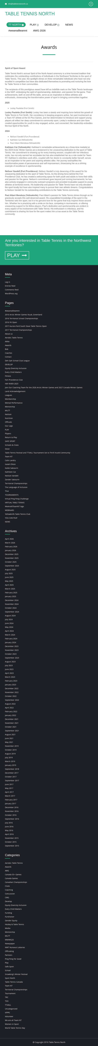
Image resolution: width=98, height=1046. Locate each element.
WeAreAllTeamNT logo (14, 506)
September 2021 (12, 730)
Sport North (10, 978)
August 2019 (10, 753)
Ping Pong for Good (13, 959)
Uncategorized (11, 1009)
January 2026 (10, 550)
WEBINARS (9, 510)
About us (9, 334)
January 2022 (10, 715)
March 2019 (10, 761)
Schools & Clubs (12, 445)
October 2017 (10, 776)
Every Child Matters (13, 372)
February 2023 (11, 681)
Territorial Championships (16, 483)
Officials (8, 422)
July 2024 (9, 619)
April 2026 (9, 539)
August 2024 (10, 615)
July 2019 (9, 757)
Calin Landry (10, 460)
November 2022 (12, 692)
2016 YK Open (11, 322)
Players (8, 433)
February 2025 (11, 592)
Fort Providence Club (14, 380)
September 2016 (12, 819)
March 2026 (10, 542)
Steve (7, 449)
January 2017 (10, 803)
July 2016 (9, 822)
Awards (8, 345)
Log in (7, 282)
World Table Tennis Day (15, 1028)
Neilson (8, 414)
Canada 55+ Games (13, 874)
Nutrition (9, 418)
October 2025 (10, 562)
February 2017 (11, 799)
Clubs (7, 886)
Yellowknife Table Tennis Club (17, 514)
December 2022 (11, 688)
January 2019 (10, 765)
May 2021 (9, 742)
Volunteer (9, 1016)
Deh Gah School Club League (17, 360)
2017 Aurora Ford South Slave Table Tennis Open (26, 326)
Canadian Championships (16, 882)
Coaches (8, 353)
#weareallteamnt (17, 30)
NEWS (69, 24)
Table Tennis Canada (14, 982)
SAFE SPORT (10, 441)
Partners (8, 955)
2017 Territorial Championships (18, 330)
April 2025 (9, 585)
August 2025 (10, 569)
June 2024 (9, 623)
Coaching (9, 890)
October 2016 (10, 815)
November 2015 (12, 838)
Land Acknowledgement (15, 391)
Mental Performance (13, 403)
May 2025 (9, 581)
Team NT (9, 456)
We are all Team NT (13, 1020)
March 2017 (10, 796)
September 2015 (12, 845)
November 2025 (12, 558)
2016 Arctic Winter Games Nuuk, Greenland (23, 314)
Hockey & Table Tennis (14, 924)
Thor (7, 491)
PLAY (34, 24)
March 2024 (10, 635)
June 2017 (9, 784)
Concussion (10, 893)
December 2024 (11, 600)
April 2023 (9, 673)
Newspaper (10, 943)
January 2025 (10, 596)
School (8, 970)
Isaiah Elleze (10, 464)
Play (6, 962)
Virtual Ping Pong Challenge (17, 498)
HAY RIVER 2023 (11, 383)
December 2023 (11, 646)
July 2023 (9, 665)
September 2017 (12, 780)
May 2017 (9, 788)
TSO (6, 1001)
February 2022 (11, 711)
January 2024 (10, 642)
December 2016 (11, 807)
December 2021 (11, 719)
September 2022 (12, 700)
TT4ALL (8, 1005)
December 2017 (11, 773)
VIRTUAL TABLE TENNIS (14, 502)
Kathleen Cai (10, 472)
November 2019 (12, 746)
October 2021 (10, 727)
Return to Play (11, 437)
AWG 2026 (39, 30)
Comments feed (12, 289)
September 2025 (12, 565)
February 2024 (11, 638)
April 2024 (9, 631)
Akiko (7, 341)
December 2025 (11, 554)
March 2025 (10, 589)
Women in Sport (12, 1024)
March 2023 (10, 677)
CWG (7, 897)
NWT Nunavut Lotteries (15, 947)
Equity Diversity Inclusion (16, 368)
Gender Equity (11, 920)
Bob (6, 349)
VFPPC (7, 1012)
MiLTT (7, 410)
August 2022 (10, 704)
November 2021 (12, 723)
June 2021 (9, 738)
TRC (6, 997)
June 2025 (9, 577)
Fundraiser (9, 916)
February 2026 (11, 546)
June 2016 (9, 826)
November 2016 (12, 811)
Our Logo (9, 426)
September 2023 (12, 658)
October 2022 (10, 696)
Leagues (8, 395)
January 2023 (10, 684)
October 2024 (10, 608)
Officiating (9, 951)
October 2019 (10, 750)
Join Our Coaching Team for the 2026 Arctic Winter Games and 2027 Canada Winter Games (43, 387)
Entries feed (10, 286)
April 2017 (9, 792)
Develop (8, 901)
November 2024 (12, 604)
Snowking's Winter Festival (16, 974)
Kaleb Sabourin (11, 468)
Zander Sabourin (12, 479)
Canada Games (11, 878)
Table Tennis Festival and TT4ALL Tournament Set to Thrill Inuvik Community (37, 452)
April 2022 (9, 707)
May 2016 (9, 830)
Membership (10, 399)
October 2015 (10, 842)
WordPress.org (11, 293)
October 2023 (10, 654)
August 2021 (10, 734)
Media (7, 928)
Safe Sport (9, 966)
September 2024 (12, 612)
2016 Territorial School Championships (21, 318)
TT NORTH (16, 24)
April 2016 (9, 834)
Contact (8, 357)
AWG (7, 870)
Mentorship (10, 406)
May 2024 (9, 627)
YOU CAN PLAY (11, 518)
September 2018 (12, 769)
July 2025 (9, 573)
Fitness (8, 376)
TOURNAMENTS (12, 495)
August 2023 (10, 661)
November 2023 (12, 650)
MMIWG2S (9, 939)
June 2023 (9, 669)
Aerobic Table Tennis (14, 337)
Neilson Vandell (11, 475)
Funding (8, 913)
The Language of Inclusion (16, 487)
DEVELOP (52, 24)
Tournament (10, 993)
